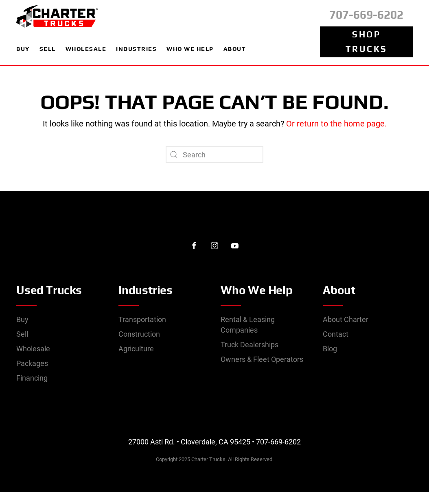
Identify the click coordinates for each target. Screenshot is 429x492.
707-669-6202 (366, 14)
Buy (22, 319)
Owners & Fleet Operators (262, 359)
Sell (22, 334)
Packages (32, 363)
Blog (330, 348)
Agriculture (136, 348)
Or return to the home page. (335, 123)
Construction (139, 334)
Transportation (142, 319)
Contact (335, 334)
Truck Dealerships (249, 344)
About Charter (345, 319)
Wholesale (33, 348)
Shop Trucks (366, 41)
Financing (32, 378)
